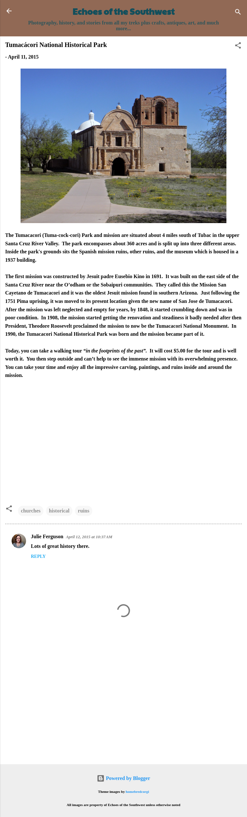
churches (31, 510)
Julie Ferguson (47, 536)
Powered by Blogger (123, 778)
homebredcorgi (137, 792)
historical (59, 510)
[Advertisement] (123, 709)
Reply (38, 556)
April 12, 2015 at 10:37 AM (89, 536)
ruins (83, 510)
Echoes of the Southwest (124, 11)
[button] (238, 47)
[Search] (238, 13)
